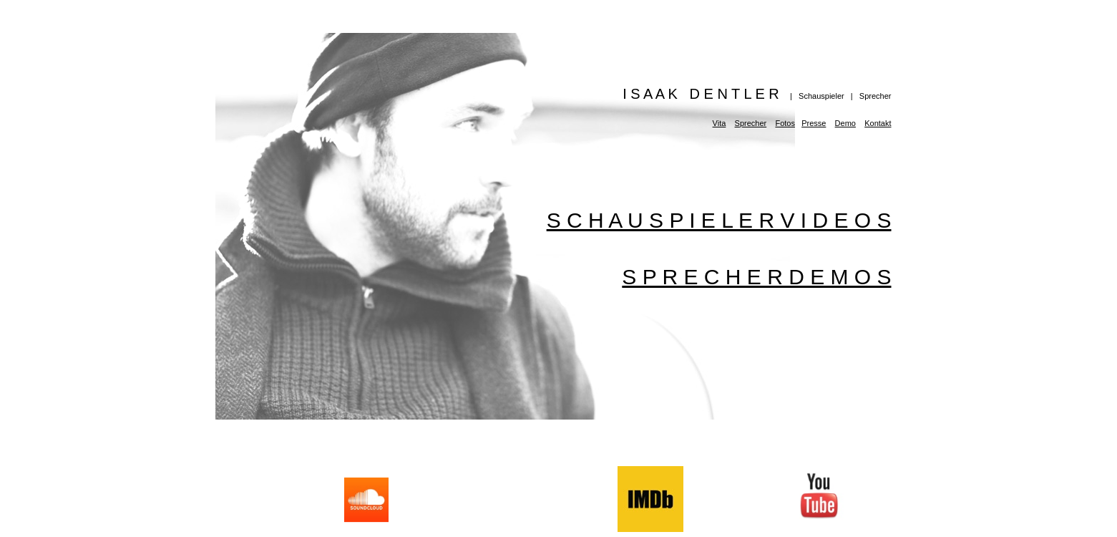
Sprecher (751, 123)
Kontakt (877, 123)
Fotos (785, 123)
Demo (845, 123)
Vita (719, 123)
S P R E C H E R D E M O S (756, 277)
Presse (813, 123)
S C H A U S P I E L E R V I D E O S (719, 220)
